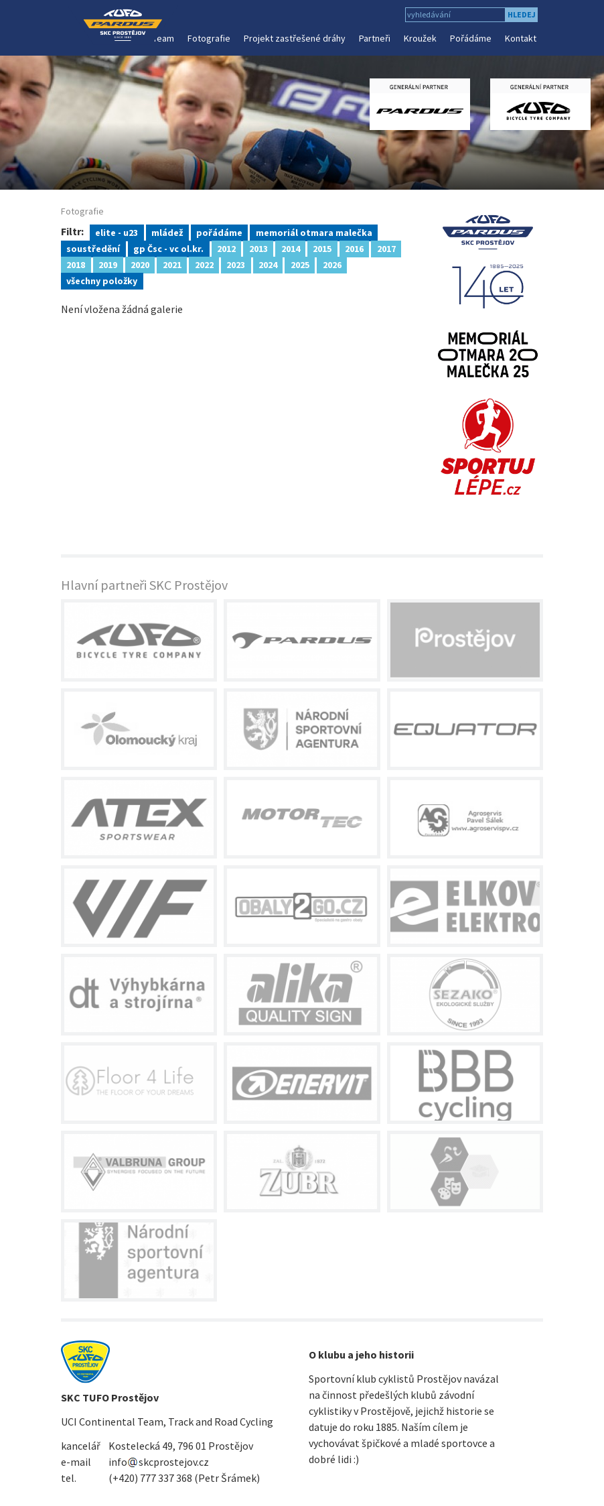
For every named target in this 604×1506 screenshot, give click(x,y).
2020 (140, 264)
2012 (226, 248)
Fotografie (208, 38)
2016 (354, 248)
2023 (235, 264)
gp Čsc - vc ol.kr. (168, 248)
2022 (204, 264)
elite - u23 (116, 232)
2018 (75, 264)
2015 (322, 248)
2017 (386, 248)
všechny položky (101, 280)
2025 (300, 264)
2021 (172, 264)
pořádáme (219, 232)
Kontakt (520, 38)
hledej (522, 14)
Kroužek (420, 38)
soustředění (93, 248)
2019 (107, 264)
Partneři (374, 38)
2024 (267, 264)
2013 (258, 248)
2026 (332, 264)
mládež (167, 232)
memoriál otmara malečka (314, 232)
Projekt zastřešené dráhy (295, 38)
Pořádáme (471, 38)
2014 (290, 248)
